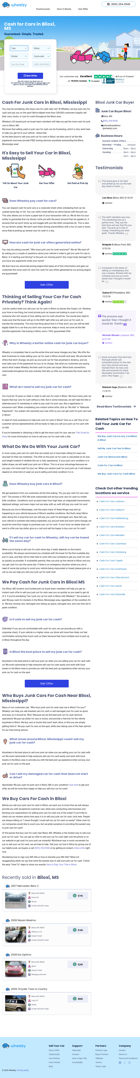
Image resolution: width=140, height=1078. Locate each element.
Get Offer (83, 9)
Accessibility (77, 1062)
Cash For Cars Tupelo (111, 560)
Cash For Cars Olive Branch (114, 577)
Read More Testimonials (116, 406)
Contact (75, 1054)
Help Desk (76, 1050)
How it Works (54, 1062)
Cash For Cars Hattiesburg (113, 518)
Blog (51, 1066)
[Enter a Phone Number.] (41, 64)
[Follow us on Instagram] (129, 1063)
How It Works (64, 9)
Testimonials (43, 9)
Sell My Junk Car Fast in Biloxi (114, 448)
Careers (122, 1050)
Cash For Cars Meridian (112, 535)
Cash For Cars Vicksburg (112, 552)
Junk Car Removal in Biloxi (112, 456)
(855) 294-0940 (42, 848)
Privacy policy (23, 1070)
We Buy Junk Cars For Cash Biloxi (116, 473)
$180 (80, 930)
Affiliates (99, 1058)
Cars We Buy (54, 1058)
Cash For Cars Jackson (111, 501)
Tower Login (100, 1066)
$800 (80, 999)
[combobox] (19, 48)
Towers (98, 1062)
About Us (123, 1054)
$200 (80, 964)
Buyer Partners (101, 1054)
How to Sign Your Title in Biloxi (61, 864)
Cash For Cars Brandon (112, 526)
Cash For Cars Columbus (112, 543)
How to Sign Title (79, 1058)
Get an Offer (54, 1050)
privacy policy (42, 83)
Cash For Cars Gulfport (112, 509)
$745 (80, 896)
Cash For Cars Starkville (112, 594)
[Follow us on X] (125, 1063)
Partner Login (101, 1050)
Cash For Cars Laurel (110, 585)
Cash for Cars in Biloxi (110, 465)
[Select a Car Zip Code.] (19, 64)
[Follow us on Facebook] (120, 1063)
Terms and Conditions (128, 1058)
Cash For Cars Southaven (113, 569)
